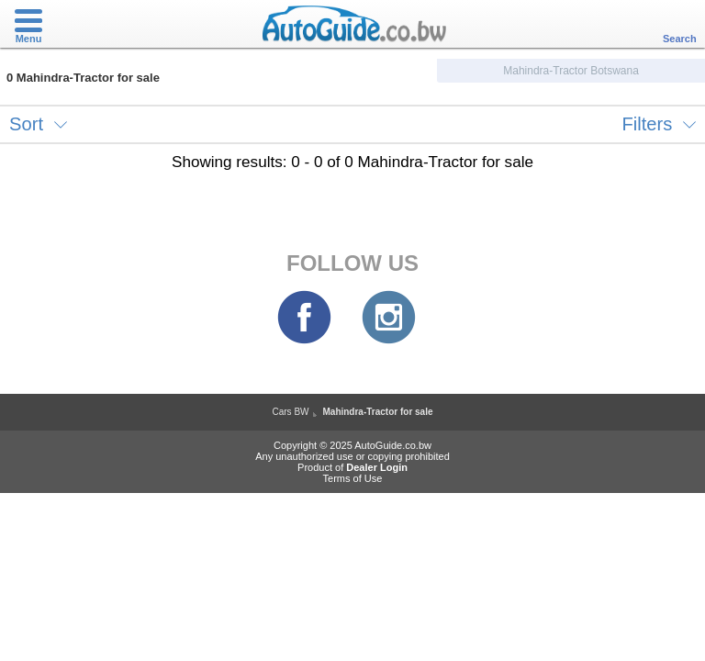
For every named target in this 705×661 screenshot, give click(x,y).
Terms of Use (353, 478)
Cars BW (290, 412)
